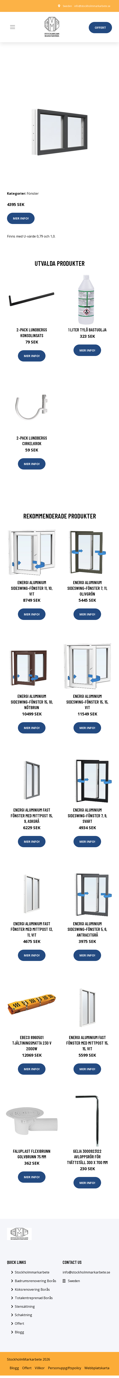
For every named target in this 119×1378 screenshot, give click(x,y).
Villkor (40, 1370)
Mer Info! (21, 218)
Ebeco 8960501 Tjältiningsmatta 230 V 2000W (31, 1044)
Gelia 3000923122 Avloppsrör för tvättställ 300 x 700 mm (87, 1159)
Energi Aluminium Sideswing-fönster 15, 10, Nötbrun (32, 703)
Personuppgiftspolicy (64, 1370)
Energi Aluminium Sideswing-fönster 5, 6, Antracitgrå (87, 930)
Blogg (19, 1334)
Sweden (67, 6)
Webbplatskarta (96, 1370)
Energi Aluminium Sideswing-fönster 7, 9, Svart (87, 816)
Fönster (33, 193)
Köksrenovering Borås (32, 1291)
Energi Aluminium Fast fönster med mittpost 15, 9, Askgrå (32, 816)
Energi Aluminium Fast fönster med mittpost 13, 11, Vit (32, 930)
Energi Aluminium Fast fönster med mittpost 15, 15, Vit (87, 1044)
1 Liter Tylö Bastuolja (87, 329)
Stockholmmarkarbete (32, 1274)
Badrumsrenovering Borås (35, 1283)
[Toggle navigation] (12, 27)
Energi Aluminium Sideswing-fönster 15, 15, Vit (87, 703)
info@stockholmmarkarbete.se (92, 6)
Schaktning (23, 1317)
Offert (100, 27)
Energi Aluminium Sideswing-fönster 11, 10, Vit (31, 588)
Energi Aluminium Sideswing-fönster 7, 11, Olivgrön (87, 588)
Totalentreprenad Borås (34, 1300)
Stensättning (25, 1308)
